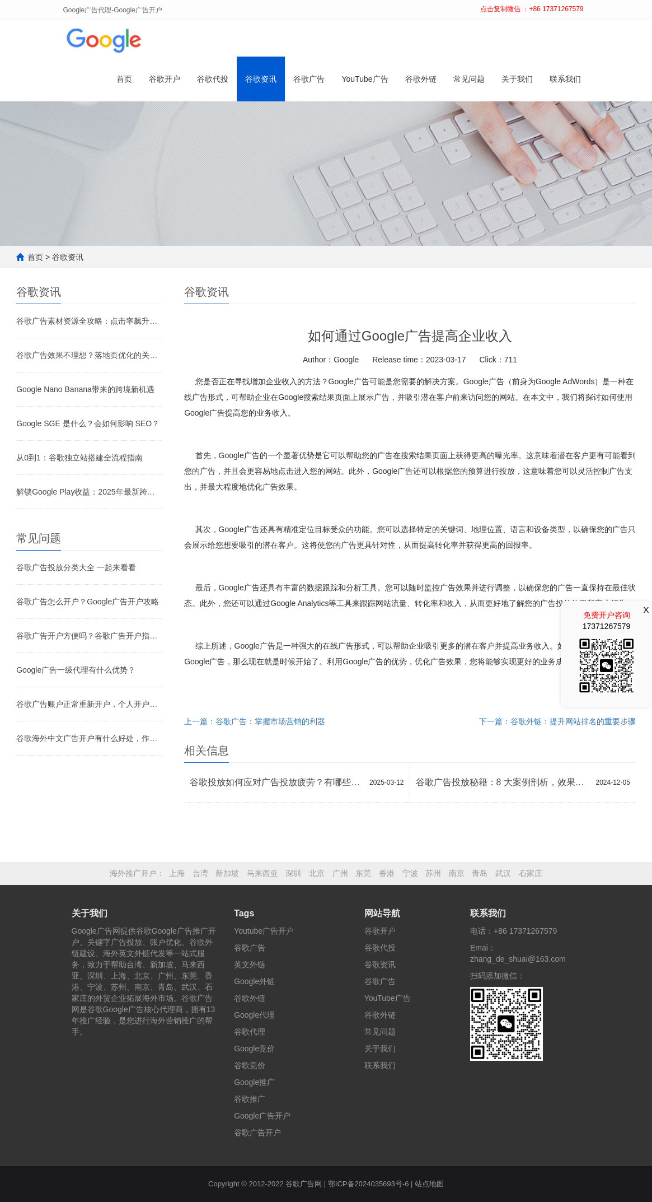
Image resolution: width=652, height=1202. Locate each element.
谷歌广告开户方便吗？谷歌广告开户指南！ (89, 635)
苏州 (433, 873)
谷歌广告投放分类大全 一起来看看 (76, 567)
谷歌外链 (421, 78)
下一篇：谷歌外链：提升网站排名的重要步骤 (557, 721)
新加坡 (227, 873)
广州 (340, 873)
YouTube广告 (364, 78)
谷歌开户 (164, 78)
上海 (177, 873)
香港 (387, 873)
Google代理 (254, 1014)
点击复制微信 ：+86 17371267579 (531, 9)
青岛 (479, 873)
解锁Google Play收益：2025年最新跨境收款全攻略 (89, 491)
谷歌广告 (309, 78)
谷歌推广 (249, 1098)
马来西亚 (262, 873)
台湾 (200, 873)
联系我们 (565, 78)
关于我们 (517, 78)
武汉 (503, 873)
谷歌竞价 (249, 1065)
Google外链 (254, 981)
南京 (457, 873)
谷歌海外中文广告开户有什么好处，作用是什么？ (89, 738)
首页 (124, 78)
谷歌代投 (212, 78)
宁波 (410, 873)
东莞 (363, 873)
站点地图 (429, 1184)
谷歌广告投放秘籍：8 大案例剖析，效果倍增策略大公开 (503, 782)
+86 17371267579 (525, 930)
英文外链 (249, 964)
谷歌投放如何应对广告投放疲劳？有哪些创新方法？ (277, 782)
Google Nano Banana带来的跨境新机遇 (85, 389)
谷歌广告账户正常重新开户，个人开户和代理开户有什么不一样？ (89, 704)
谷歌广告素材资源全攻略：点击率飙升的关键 (89, 320)
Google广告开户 (262, 1115)
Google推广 (254, 1082)
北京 (317, 873)
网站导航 (382, 913)
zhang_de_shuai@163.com (518, 958)
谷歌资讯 (260, 78)
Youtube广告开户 (264, 930)
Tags (244, 913)
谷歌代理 (249, 1031)
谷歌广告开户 (257, 1132)
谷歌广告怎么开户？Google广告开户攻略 (87, 601)
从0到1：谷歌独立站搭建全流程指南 (79, 457)
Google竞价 (254, 1048)
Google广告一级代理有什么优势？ (75, 669)
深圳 (293, 873)
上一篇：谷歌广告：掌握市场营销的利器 (254, 721)
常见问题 (469, 78)
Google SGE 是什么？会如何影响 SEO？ (88, 423)
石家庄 (530, 873)
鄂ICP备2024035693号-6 (368, 1184)
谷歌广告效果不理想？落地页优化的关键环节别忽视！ (89, 355)
